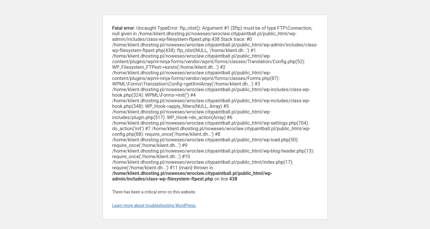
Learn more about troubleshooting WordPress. (154, 205)
